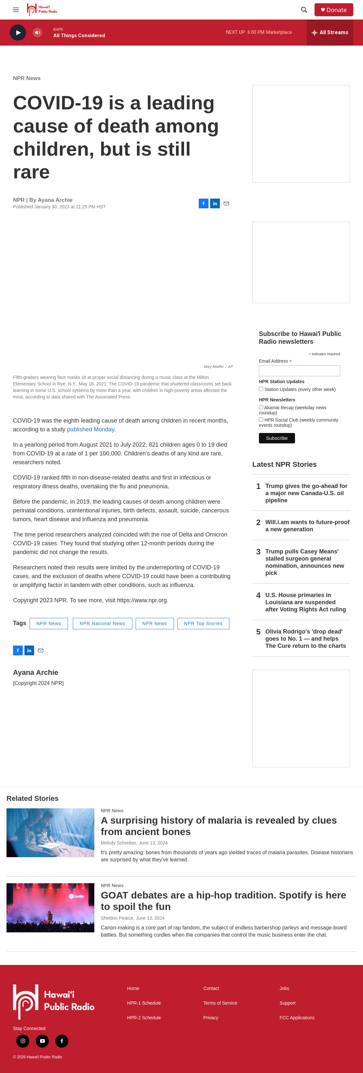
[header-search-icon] (304, 10)
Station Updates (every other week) (299, 389)
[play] (18, 32)
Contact (211, 988)
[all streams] (330, 33)
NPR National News (103, 623)
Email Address (275, 361)
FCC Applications (297, 1017)
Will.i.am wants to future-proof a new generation (307, 526)
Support (288, 1003)
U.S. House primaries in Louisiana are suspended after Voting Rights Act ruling (305, 602)
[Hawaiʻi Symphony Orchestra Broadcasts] (301, 133)
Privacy (210, 1017)
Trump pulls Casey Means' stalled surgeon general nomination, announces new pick (304, 562)
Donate (337, 10)
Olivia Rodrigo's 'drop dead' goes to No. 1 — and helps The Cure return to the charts (305, 638)
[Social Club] (301, 262)
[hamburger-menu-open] (16, 9)
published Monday (90, 429)
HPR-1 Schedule (144, 1003)
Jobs (284, 988)
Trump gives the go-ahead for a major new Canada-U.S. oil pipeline (306, 493)
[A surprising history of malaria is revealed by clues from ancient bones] (50, 832)
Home (133, 988)
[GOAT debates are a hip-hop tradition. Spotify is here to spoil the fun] (50, 907)
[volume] (37, 32)
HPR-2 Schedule (144, 1017)
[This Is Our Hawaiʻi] (301, 718)
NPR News (27, 78)
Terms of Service (220, 1003)
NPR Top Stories (203, 623)
